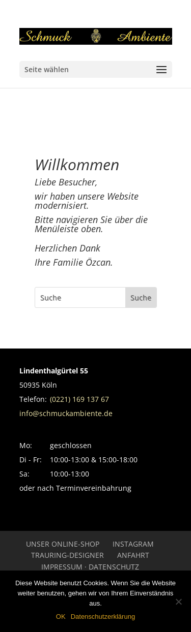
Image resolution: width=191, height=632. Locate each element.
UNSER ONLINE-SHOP (62, 544)
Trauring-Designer (67, 555)
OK (61, 616)
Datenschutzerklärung (103, 616)
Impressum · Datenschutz (90, 567)
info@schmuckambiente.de (66, 413)
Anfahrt (133, 555)
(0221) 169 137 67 (79, 399)
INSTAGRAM (133, 544)
